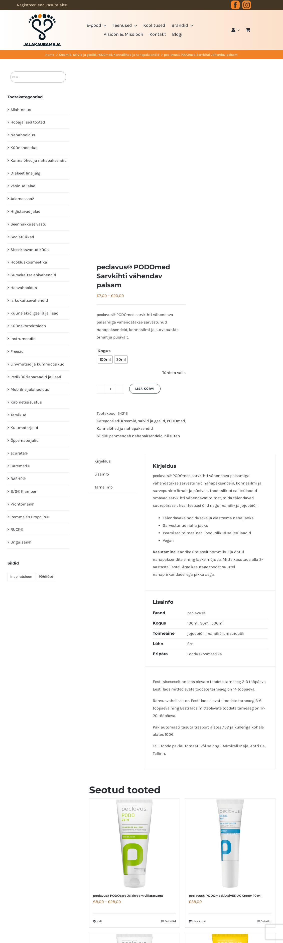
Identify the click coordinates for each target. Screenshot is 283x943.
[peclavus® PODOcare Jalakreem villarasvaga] (134, 843)
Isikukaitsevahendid (29, 300)
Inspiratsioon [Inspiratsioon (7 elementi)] (21, 576)
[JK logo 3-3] (42, 15)
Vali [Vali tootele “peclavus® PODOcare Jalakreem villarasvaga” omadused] (99, 921)
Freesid (17, 351)
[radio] (105, 359)
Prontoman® (22, 504)
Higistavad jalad (25, 211)
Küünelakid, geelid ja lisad (34, 313)
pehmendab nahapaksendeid (136, 436)
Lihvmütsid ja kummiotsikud (37, 364)
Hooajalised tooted (28, 122)
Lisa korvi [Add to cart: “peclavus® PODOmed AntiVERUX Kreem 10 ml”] (199, 921)
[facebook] (235, 4)
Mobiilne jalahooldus (30, 389)
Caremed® (20, 466)
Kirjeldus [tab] (102, 461)
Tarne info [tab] (103, 487)
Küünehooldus (24, 147)
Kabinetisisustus (26, 402)
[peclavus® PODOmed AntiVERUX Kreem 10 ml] (230, 843)
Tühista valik (174, 372)
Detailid (170, 921)
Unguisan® (21, 542)
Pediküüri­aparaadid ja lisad (36, 376)
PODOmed (176, 420)
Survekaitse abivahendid (33, 274)
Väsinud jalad (23, 186)
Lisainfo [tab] (101, 474)
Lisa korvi (145, 388)
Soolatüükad (22, 236)
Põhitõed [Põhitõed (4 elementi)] (46, 576)
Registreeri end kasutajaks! (42, 4)
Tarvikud (18, 414)
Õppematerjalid (25, 440)
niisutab (172, 436)
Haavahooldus (24, 287)
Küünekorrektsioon (28, 326)
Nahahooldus (23, 134)
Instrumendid (23, 338)
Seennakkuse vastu (29, 224)
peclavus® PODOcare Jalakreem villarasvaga (128, 896)
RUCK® (17, 529)
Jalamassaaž (22, 198)
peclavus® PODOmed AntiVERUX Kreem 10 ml (225, 896)
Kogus (104, 350)
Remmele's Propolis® (30, 516)
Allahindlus (21, 109)
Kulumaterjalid (24, 427)
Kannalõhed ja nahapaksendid (125, 428)
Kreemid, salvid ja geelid (143, 420)
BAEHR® (18, 478)
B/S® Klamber (23, 491)
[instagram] (246, 4)
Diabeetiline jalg (25, 173)
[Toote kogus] (110, 388)
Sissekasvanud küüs (30, 249)
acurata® (19, 453)
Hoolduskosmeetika (29, 262)
